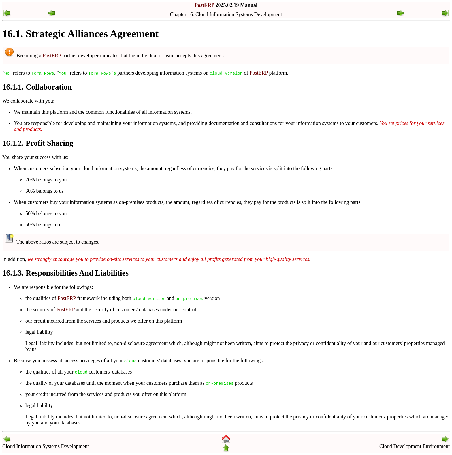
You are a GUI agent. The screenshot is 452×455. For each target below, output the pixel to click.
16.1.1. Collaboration (37, 87)
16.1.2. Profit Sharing (37, 143)
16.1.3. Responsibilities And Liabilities (65, 273)
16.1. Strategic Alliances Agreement (80, 33)
